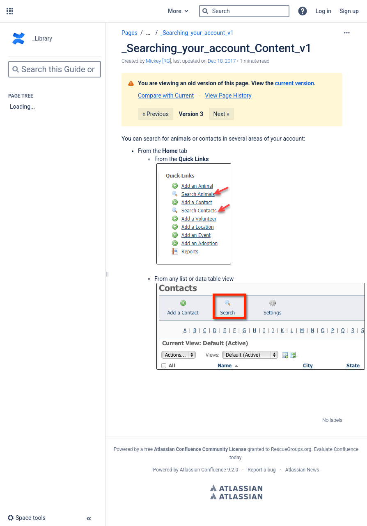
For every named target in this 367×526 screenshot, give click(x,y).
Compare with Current (166, 95)
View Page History (228, 95)
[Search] (205, 11)
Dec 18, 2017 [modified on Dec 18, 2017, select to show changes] (222, 61)
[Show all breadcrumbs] (148, 33)
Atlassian (236, 488)
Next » (221, 114)
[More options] (347, 33)
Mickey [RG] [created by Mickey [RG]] (158, 61)
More (174, 11)
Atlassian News (302, 470)
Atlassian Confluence (203, 470)
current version (294, 83)
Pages (130, 33)
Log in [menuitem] (323, 11)
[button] (10, 11)
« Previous (155, 114)
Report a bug (261, 470)
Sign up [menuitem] (349, 11)
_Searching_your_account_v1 (197, 33)
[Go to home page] (90, 11)
